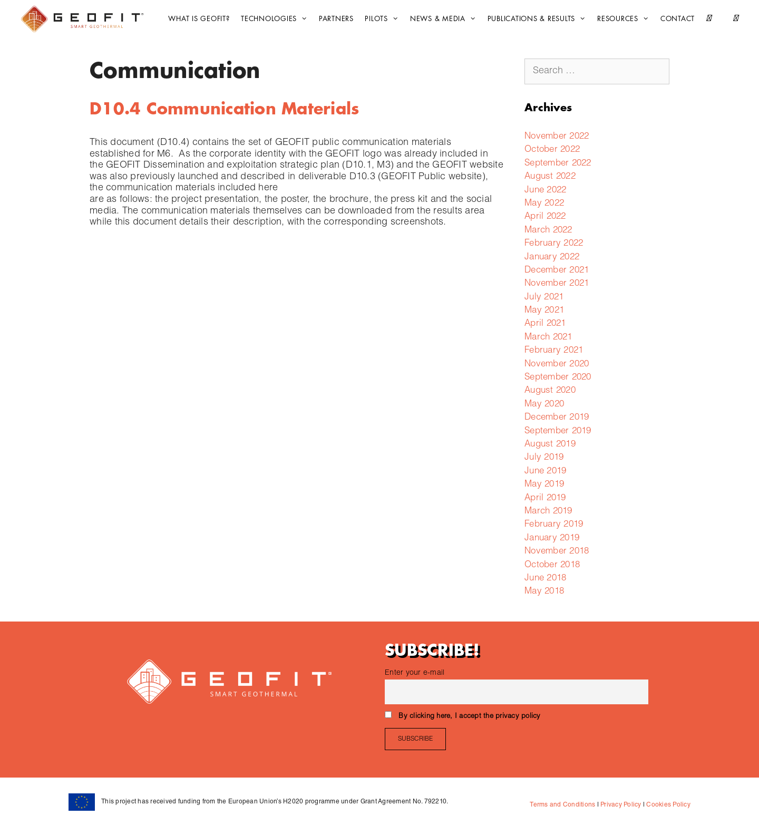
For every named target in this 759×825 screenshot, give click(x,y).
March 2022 (548, 230)
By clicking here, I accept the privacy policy (469, 716)
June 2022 (545, 190)
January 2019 (551, 538)
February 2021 (553, 350)
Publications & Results (539, 19)
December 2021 (556, 270)
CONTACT (677, 18)
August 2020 (550, 390)
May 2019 (544, 484)
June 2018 (545, 578)
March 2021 (548, 337)
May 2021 (544, 310)
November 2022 (556, 136)
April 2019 (545, 498)
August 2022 (550, 176)
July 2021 (543, 297)
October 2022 (552, 149)
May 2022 (544, 203)
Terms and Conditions (562, 805)
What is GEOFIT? (198, 18)
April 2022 (545, 216)
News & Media (445, 19)
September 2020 (557, 377)
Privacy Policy (620, 805)
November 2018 (556, 551)
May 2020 (544, 404)
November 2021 (556, 283)
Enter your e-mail (414, 673)
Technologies (277, 19)
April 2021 (545, 323)
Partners (336, 18)
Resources (625, 19)
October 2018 (552, 565)
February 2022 (553, 243)
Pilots (384, 19)
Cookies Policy (667, 805)
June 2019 (545, 471)
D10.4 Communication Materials (224, 109)
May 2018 (544, 591)
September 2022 (557, 163)
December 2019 (556, 417)
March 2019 (548, 511)
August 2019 (550, 444)
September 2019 (557, 431)
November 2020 (556, 364)
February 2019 (553, 524)
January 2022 (551, 257)
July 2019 (543, 457)
